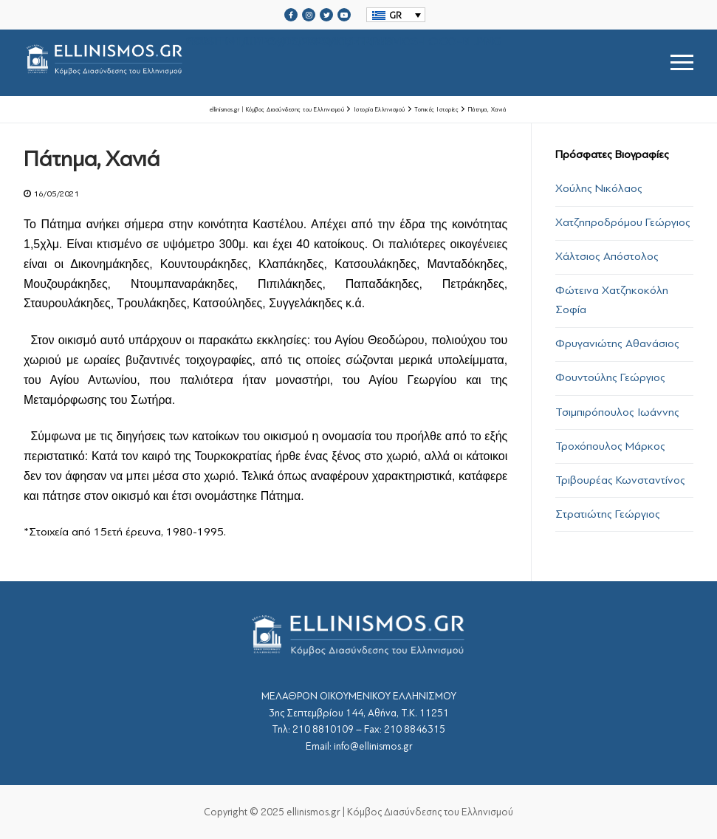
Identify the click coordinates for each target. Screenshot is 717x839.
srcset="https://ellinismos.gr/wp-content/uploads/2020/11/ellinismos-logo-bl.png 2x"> (262, 62)
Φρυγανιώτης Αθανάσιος (617, 343)
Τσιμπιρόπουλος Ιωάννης (617, 412)
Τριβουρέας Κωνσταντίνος (620, 480)
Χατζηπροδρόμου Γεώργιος (622, 222)
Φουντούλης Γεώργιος (610, 377)
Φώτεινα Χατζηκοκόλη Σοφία (611, 300)
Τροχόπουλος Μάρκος (610, 446)
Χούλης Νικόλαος (598, 188)
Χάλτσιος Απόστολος (607, 256)
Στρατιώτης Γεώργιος (607, 514)
